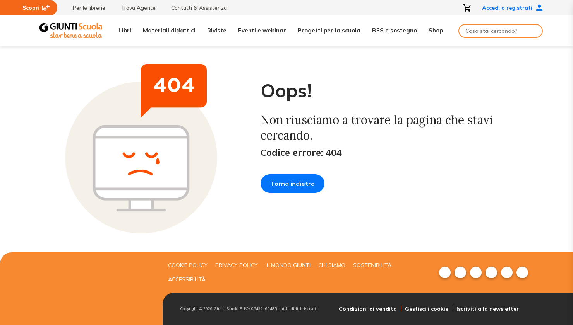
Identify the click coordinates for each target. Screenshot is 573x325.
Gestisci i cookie (426, 308)
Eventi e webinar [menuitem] (262, 30)
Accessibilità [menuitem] (187, 279)
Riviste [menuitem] (216, 30)
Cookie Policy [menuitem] (188, 265)
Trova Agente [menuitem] (134, 8)
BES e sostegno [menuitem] (394, 30)
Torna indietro (292, 183)
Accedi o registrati (512, 8)
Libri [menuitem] (124, 30)
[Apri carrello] (467, 7)
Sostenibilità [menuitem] (372, 265)
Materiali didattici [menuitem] (169, 30)
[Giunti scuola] (99, 288)
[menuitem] (445, 272)
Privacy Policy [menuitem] (236, 265)
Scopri (36, 7)
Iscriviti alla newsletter (487, 308)
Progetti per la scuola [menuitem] (329, 30)
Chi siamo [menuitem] (331, 265)
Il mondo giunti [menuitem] (288, 265)
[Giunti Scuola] (71, 31)
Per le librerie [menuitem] (85, 8)
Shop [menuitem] (436, 30)
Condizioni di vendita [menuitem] (368, 308)
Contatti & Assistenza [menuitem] (195, 8)
